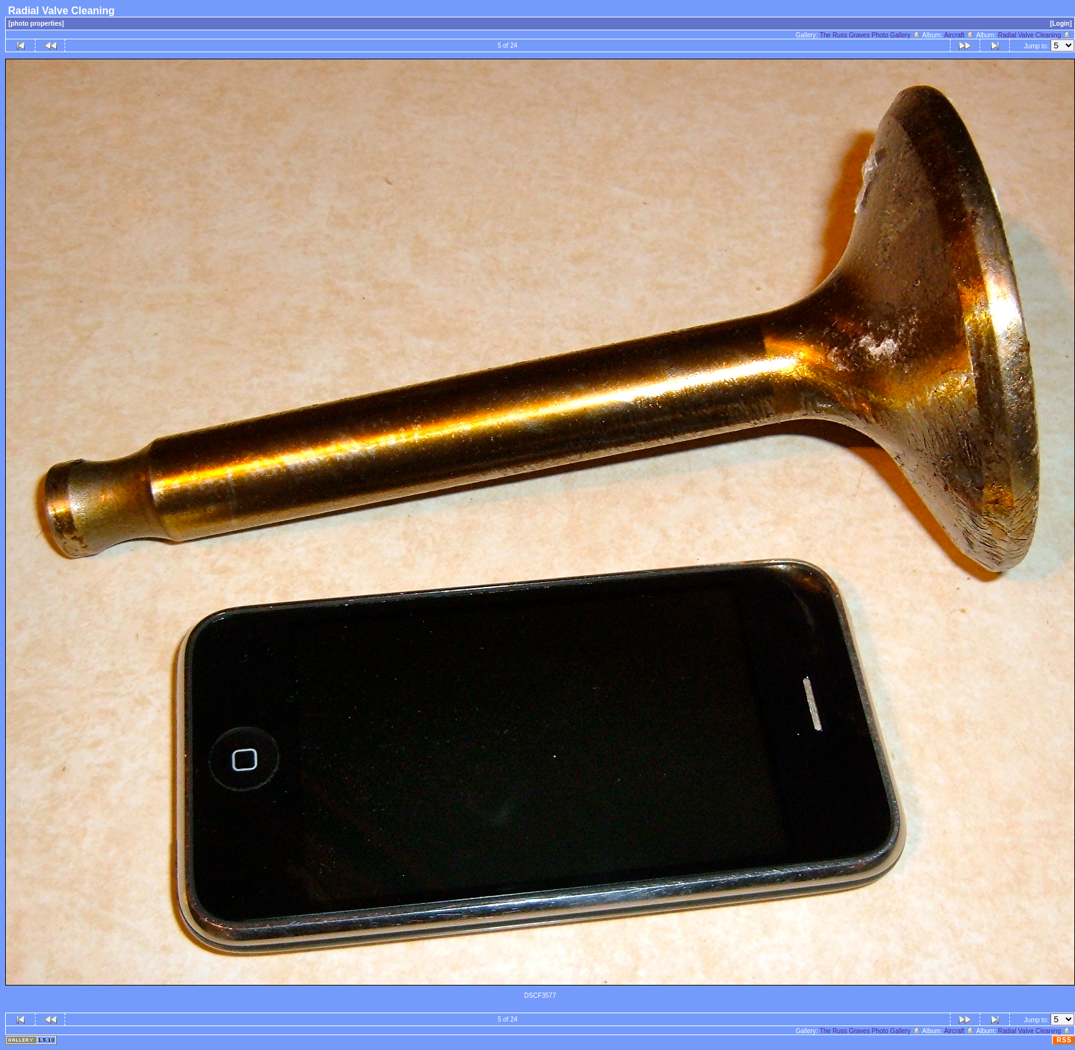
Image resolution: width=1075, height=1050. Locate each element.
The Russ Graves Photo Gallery (870, 35)
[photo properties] (36, 23)
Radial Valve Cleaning (1034, 35)
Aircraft (959, 35)
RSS (1064, 1040)
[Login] (1061, 23)
